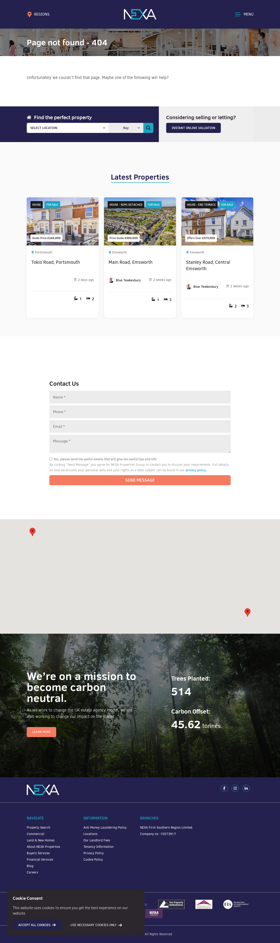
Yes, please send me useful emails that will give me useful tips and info (103, 459)
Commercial (35, 834)
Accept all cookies (37, 925)
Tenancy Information (98, 847)
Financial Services (40, 859)
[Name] (140, 397)
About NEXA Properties (43, 847)
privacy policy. (196, 470)
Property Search (38, 827)
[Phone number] (140, 411)
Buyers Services (38, 853)
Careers (32, 872)
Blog (30, 866)
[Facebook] (224, 788)
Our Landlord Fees (96, 840)
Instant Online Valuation (193, 128)
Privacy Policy (93, 853)
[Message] (140, 444)
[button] (248, 612)
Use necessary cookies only (96, 925)
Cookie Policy (93, 859)
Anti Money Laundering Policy (105, 827)
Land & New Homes (41, 840)
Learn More (41, 732)
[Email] (140, 426)
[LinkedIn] (246, 788)
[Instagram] (235, 788)
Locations (90, 834)
